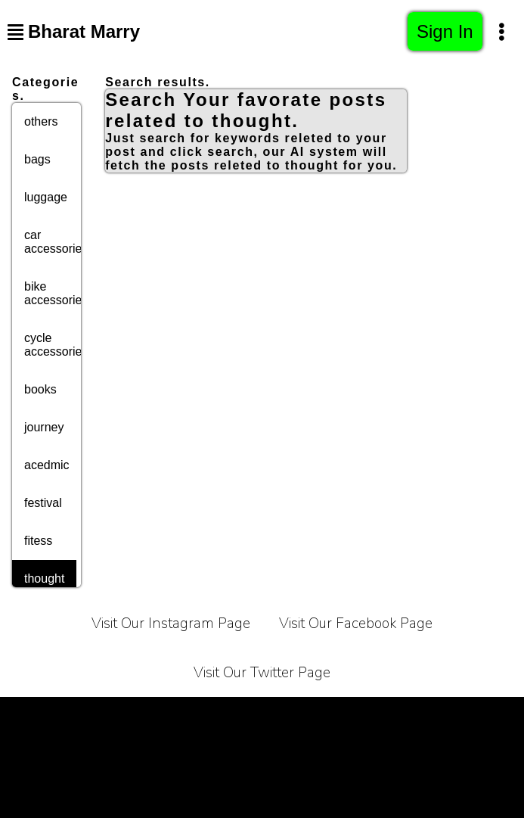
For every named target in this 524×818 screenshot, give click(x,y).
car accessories (56, 242)
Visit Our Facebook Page (356, 623)
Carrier (290, 715)
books (40, 389)
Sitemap (405, 753)
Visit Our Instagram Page (170, 623)
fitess (38, 540)
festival (43, 502)
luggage (45, 197)
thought (44, 578)
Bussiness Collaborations (288, 753)
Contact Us (443, 715)
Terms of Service (96, 715)
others (40, 121)
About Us (361, 715)
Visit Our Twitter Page (262, 673)
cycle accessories (56, 344)
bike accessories (56, 293)
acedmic (47, 465)
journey (44, 427)
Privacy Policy (206, 715)
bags (37, 159)
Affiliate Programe (144, 753)
